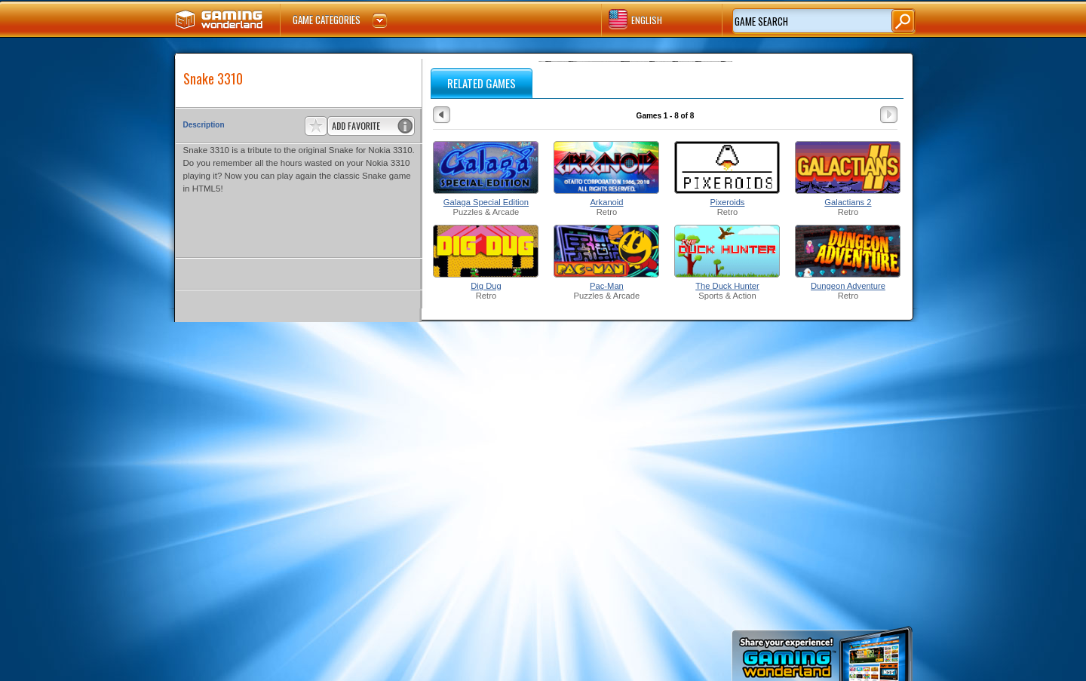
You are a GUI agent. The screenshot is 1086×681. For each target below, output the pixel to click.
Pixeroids (727, 202)
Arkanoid (606, 202)
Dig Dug (486, 285)
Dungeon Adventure (848, 285)
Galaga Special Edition (486, 202)
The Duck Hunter (727, 285)
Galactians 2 (847, 202)
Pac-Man (607, 285)
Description (204, 125)
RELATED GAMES (481, 83)
